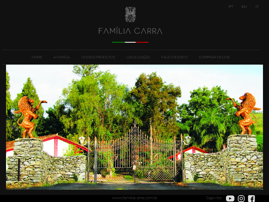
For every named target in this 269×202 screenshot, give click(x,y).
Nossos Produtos (98, 57)
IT (257, 6)
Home (37, 57)
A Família (61, 57)
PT (231, 6)
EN (244, 6)
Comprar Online (214, 57)
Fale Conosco (174, 57)
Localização (138, 57)
